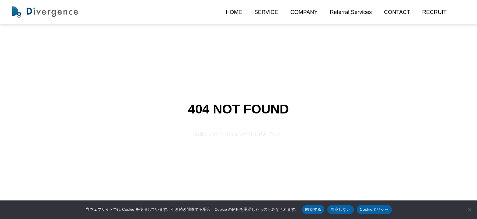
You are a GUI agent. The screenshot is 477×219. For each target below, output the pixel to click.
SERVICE (266, 12)
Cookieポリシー (374, 209)
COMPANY (304, 12)
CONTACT (397, 12)
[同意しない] (469, 210)
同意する (313, 209)
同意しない (340, 209)
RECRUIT (434, 12)
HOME (234, 12)
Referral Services (351, 12)
